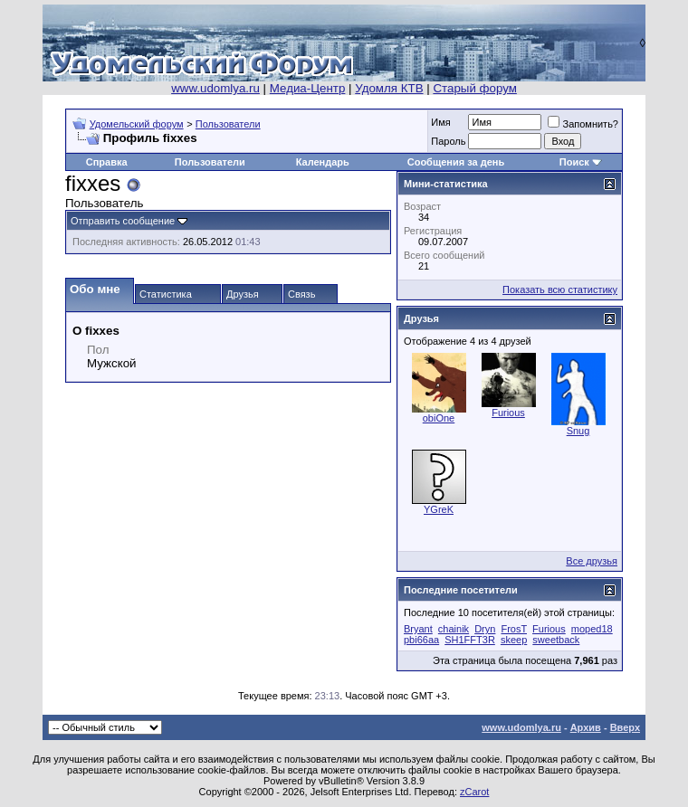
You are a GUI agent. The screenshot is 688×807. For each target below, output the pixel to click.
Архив (585, 727)
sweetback (555, 639)
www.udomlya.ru (215, 88)
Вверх (625, 727)
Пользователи (228, 124)
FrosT (514, 628)
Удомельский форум (137, 124)
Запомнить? (583, 124)
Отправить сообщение (123, 220)
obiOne (438, 418)
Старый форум (474, 88)
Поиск (574, 162)
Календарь (322, 162)
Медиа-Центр (308, 88)
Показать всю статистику (559, 289)
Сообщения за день (455, 162)
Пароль (448, 141)
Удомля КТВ (389, 88)
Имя (440, 122)
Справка (107, 162)
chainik (453, 628)
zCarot (474, 791)
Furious (508, 412)
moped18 (592, 628)
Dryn (484, 628)
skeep (514, 639)
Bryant (418, 628)
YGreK (439, 509)
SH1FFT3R (469, 639)
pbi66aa (421, 639)
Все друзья (591, 560)
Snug (578, 430)
